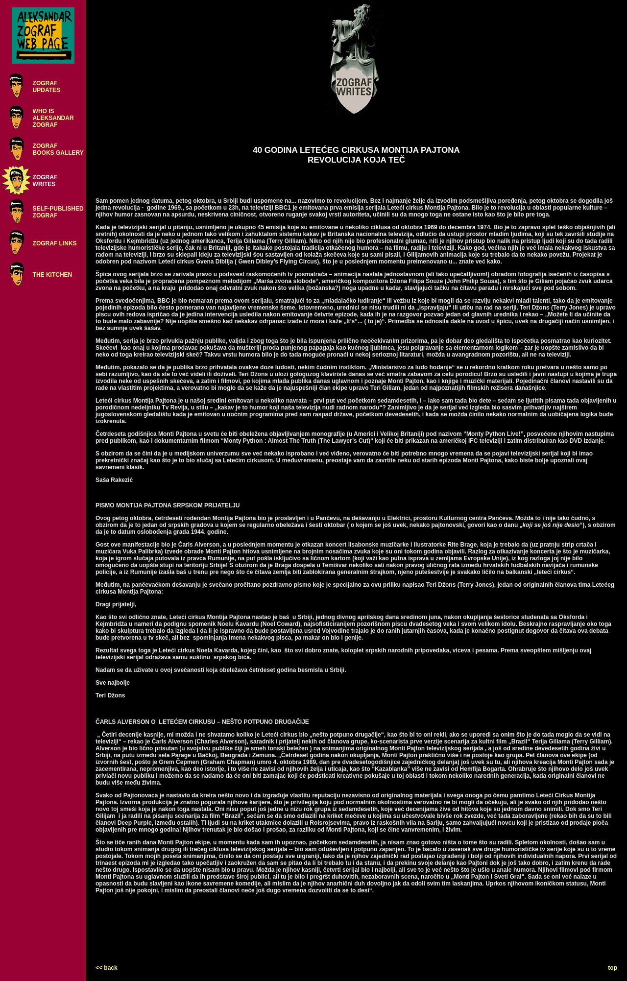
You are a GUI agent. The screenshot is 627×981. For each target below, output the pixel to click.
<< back (107, 967)
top (612, 967)
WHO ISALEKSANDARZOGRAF (53, 118)
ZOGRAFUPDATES (46, 87)
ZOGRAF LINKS (55, 243)
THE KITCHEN (52, 274)
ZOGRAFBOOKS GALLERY (58, 149)
